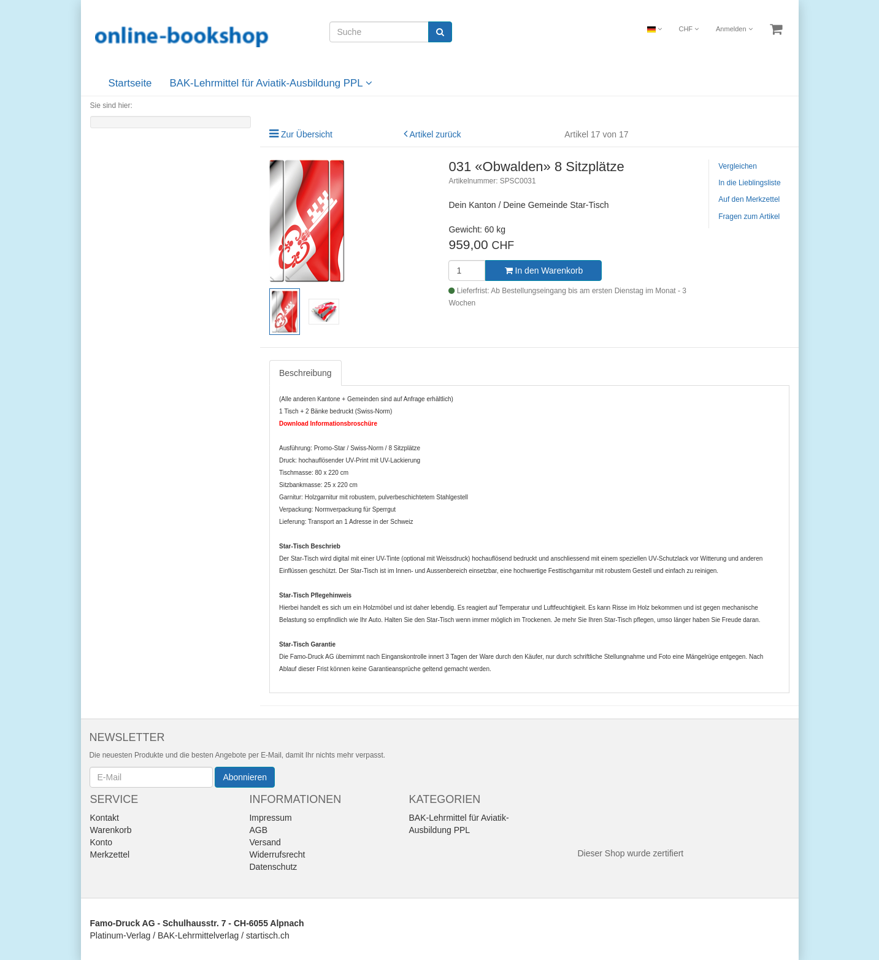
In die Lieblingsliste (749, 183)
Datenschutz (273, 867)
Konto (101, 842)
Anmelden (734, 29)
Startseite (130, 83)
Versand (264, 842)
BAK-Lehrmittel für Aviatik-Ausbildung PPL (271, 83)
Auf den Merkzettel (749, 199)
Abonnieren (245, 777)
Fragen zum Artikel (749, 216)
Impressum (270, 818)
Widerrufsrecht (277, 854)
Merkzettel (110, 854)
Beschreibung (305, 373)
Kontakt (104, 818)
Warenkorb (111, 830)
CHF (688, 29)
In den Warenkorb (544, 270)
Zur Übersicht (306, 134)
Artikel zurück (435, 134)
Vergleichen (737, 166)
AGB (258, 830)
